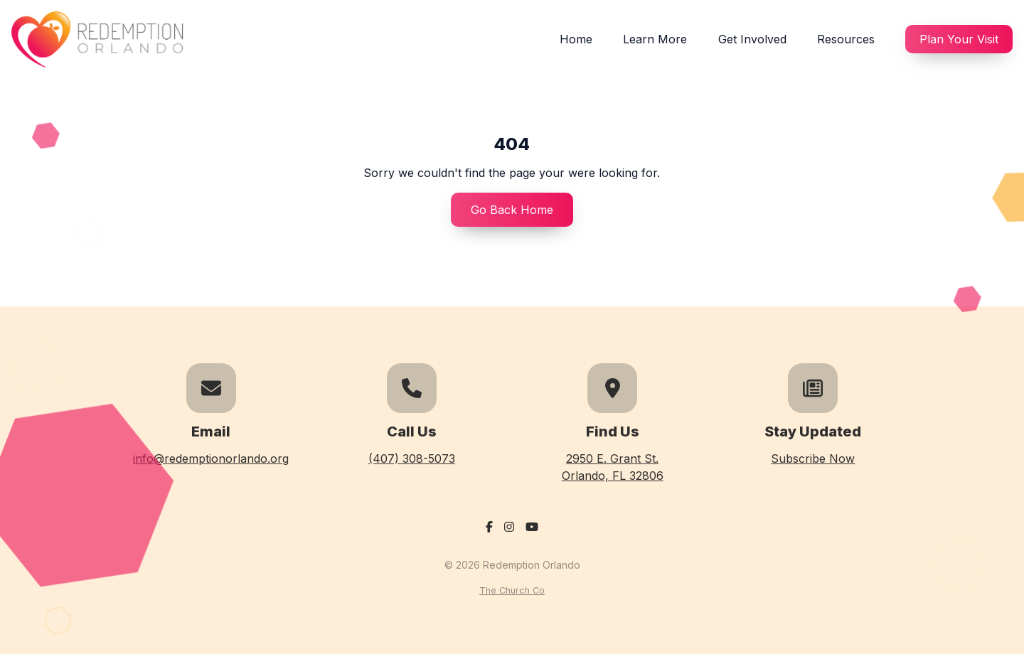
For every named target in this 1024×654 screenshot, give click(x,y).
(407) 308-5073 (411, 458)
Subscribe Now (813, 458)
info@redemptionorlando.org (211, 458)
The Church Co (512, 590)
